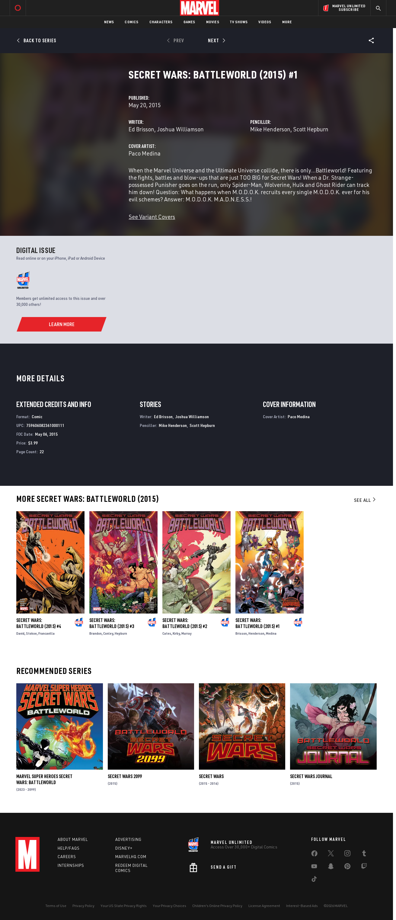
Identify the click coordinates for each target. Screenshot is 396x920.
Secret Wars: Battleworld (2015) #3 (111, 623)
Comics (131, 22)
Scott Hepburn (310, 129)
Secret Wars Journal (311, 776)
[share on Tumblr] (364, 854)
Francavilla (46, 633)
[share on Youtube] (314, 867)
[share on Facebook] (314, 855)
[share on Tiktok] (314, 880)
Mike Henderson (270, 129)
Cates (166, 633)
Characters (161, 22)
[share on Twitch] (364, 867)
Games (189, 22)
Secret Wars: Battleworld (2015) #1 (257, 623)
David (20, 633)
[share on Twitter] (331, 854)
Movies (212, 22)
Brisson (241, 633)
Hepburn (121, 633)
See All (365, 500)
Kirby (176, 633)
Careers (67, 856)
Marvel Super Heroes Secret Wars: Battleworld (44, 779)
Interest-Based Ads (302, 905)
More (287, 22)
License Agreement (264, 905)
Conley (108, 633)
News (109, 22)
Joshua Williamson (180, 129)
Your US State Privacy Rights (124, 905)
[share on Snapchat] (331, 867)
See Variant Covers (152, 216)
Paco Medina (145, 153)
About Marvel (73, 839)
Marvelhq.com (130, 856)
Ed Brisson (141, 129)
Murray (186, 633)
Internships (71, 865)
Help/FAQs (69, 848)
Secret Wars (211, 776)
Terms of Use (55, 905)
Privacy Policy (83, 905)
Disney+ (124, 848)
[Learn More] (62, 324)
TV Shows (239, 22)
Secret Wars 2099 (125, 776)
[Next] (216, 40)
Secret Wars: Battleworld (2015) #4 (38, 623)
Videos (264, 22)
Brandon (95, 633)
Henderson (256, 633)
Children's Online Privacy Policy (217, 905)
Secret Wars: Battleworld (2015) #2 (184, 623)
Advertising (128, 839)
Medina (271, 633)
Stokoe (31, 633)
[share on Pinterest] (347, 867)
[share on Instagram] (347, 854)
